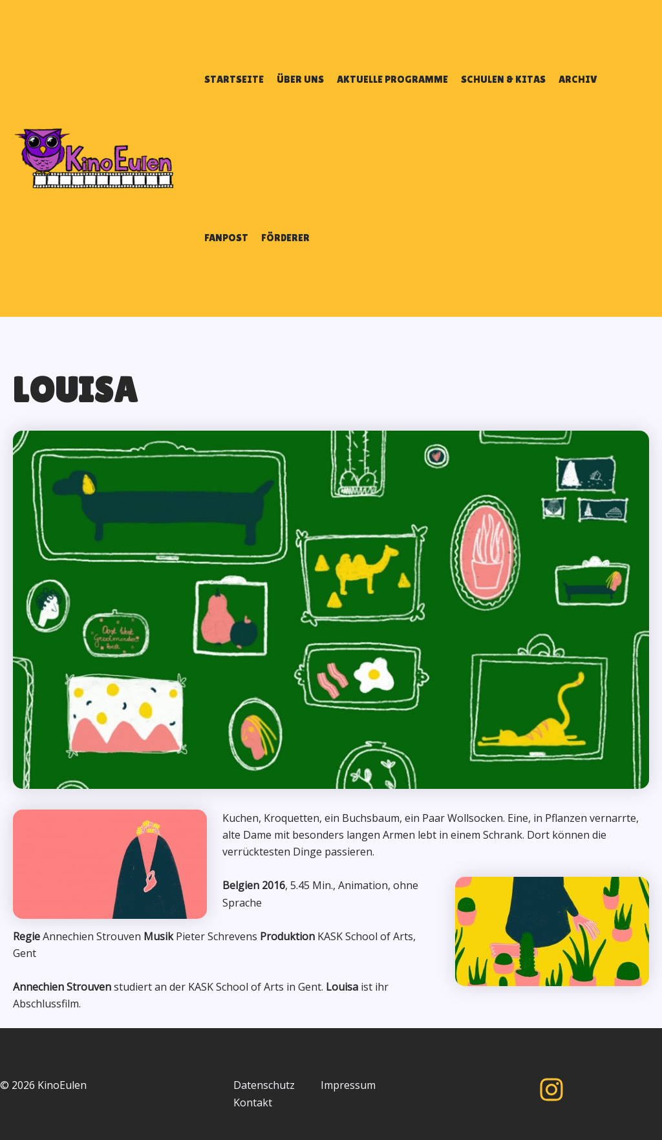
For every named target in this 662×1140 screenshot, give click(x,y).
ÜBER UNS (300, 79)
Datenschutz (264, 1085)
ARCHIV (578, 79)
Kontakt (252, 1102)
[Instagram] (551, 1089)
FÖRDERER (285, 237)
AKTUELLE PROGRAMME (392, 79)
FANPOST (226, 237)
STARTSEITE (234, 79)
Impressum (348, 1085)
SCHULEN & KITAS (503, 79)
